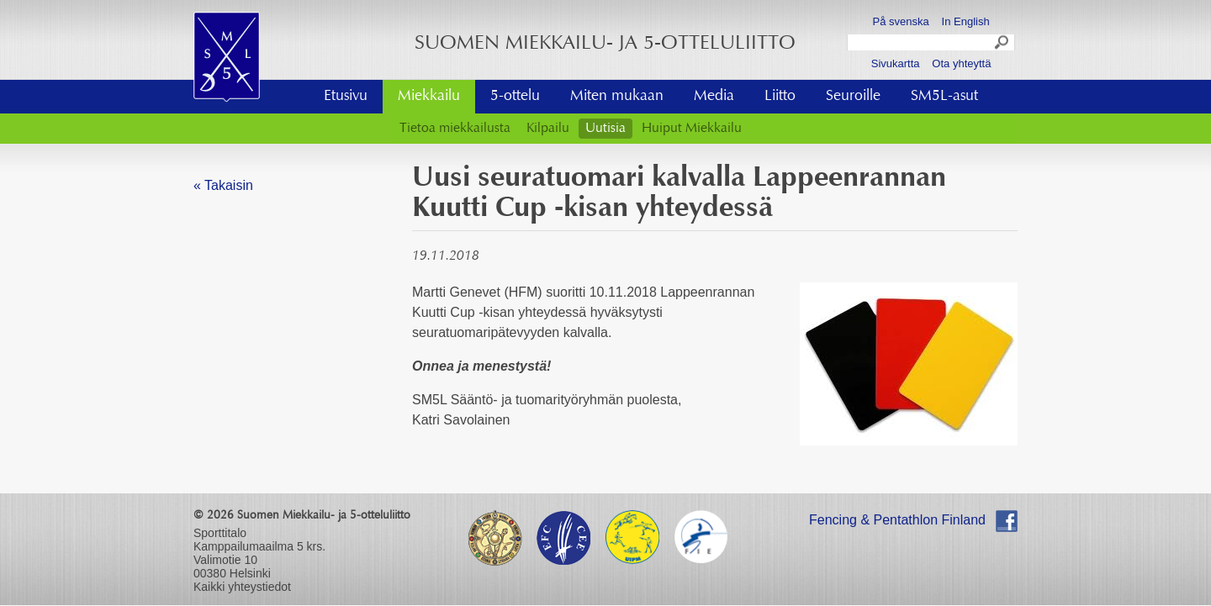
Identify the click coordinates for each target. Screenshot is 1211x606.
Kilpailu (547, 128)
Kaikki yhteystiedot (242, 586)
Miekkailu (429, 96)
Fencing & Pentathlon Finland (897, 520)
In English (966, 21)
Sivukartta (895, 63)
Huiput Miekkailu (692, 128)
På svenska (901, 21)
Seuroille (853, 96)
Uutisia (605, 128)
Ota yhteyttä (961, 63)
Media (714, 96)
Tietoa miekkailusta (454, 128)
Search (1002, 44)
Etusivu (346, 96)
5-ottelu (515, 96)
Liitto (780, 96)
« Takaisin (223, 185)
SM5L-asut (944, 96)
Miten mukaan (617, 96)
